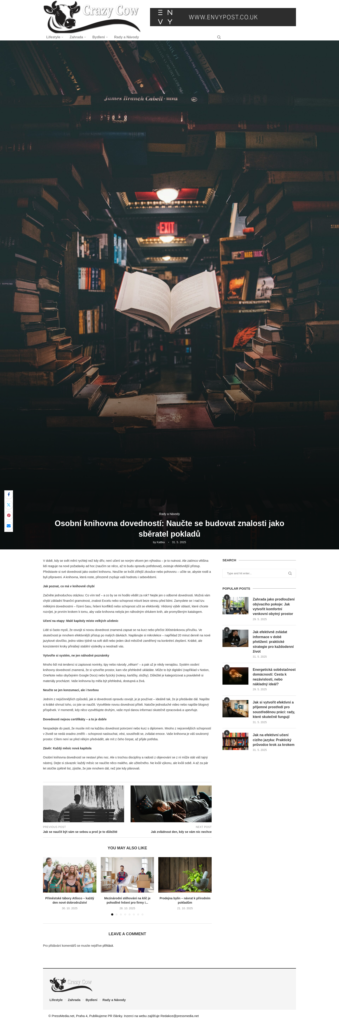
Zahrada (76, 37)
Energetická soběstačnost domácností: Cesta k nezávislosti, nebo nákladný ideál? (274, 677)
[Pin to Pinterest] (8, 515)
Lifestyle (53, 37)
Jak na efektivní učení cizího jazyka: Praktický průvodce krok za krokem (273, 740)
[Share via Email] (8, 525)
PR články (115, 1016)
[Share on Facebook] (8, 494)
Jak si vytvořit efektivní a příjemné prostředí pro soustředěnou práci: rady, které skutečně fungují (274, 709)
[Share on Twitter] (8, 505)
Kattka (161, 542)
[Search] (219, 37)
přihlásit (107, 945)
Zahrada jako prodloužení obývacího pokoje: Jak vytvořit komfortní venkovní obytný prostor (274, 606)
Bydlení (98, 37)
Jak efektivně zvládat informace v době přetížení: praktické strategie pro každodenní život (273, 641)
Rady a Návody (126, 37)
